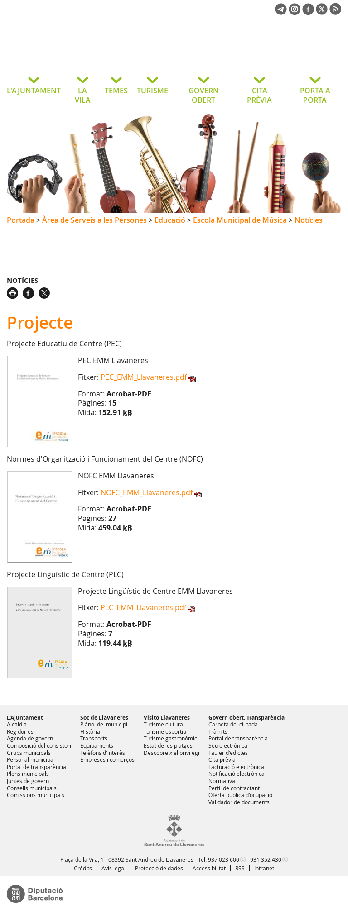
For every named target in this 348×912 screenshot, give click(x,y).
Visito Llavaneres (167, 717)
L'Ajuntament (25, 717)
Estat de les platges (168, 745)
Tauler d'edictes (228, 752)
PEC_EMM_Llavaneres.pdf (144, 377)
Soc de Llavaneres (104, 717)
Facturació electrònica (236, 766)
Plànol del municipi (103, 724)
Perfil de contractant (234, 788)
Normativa (221, 780)
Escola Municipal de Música (240, 220)
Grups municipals (29, 752)
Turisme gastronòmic (170, 738)
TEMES (116, 90)
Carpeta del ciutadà (233, 724)
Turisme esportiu (165, 731)
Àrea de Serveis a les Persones (94, 220)
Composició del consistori (39, 745)
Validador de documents (239, 802)
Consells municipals (32, 788)
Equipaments (96, 745)
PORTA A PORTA (315, 95)
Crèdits (83, 868)
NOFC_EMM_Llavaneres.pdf (147, 492)
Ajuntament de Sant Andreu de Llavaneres (79, 51)
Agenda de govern (30, 738)
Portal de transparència (36, 766)
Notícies (309, 220)
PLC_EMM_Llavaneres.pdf (143, 607)
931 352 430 (265, 859)
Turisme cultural (164, 724)
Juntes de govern (28, 780)
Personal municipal (31, 759)
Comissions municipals (35, 794)
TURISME (152, 90)
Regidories (20, 731)
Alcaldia (17, 724)
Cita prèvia (222, 759)
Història (90, 731)
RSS (240, 868)
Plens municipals (28, 773)
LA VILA (83, 95)
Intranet (264, 868)
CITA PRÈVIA (259, 95)
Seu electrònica (227, 745)
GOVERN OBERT (203, 95)
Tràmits (217, 731)
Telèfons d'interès (102, 752)
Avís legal (114, 868)
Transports (93, 738)
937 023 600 (223, 859)
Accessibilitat (209, 868)
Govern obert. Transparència (246, 717)
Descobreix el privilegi (171, 752)
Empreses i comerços (107, 759)
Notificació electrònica (236, 773)
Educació (170, 220)
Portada (20, 220)
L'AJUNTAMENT (34, 90)
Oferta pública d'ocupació (240, 794)
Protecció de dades (159, 868)
